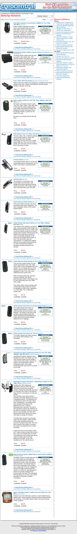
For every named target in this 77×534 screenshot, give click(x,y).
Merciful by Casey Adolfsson (39, 530)
